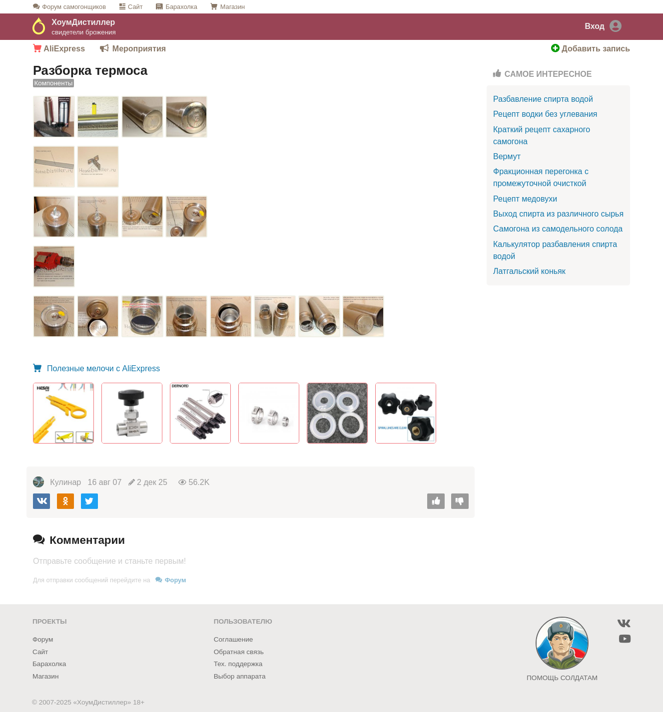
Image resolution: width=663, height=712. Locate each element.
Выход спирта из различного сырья (558, 214)
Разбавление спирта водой (543, 99)
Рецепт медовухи (525, 199)
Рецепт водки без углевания (545, 114)
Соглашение (233, 639)
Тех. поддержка (238, 664)
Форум (74, 6)
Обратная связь (239, 652)
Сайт (135, 6)
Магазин (232, 6)
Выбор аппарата (240, 676)
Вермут (507, 156)
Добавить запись (590, 48)
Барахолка (181, 6)
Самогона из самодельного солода (558, 229)
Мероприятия (139, 48)
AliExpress (59, 48)
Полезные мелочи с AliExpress (102, 368)
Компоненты (53, 83)
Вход (595, 26)
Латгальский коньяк (529, 271)
